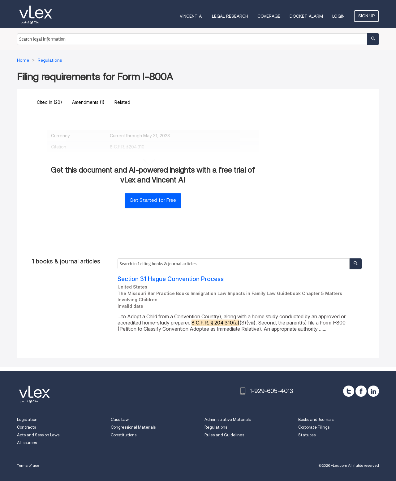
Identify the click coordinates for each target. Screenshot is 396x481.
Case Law (120, 419)
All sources (27, 442)
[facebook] (361, 391)
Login (338, 16)
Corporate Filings (313, 427)
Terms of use (28, 465)
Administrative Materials (227, 419)
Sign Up (366, 15)
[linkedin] (373, 391)
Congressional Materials (133, 427)
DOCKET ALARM (306, 16)
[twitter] (348, 391)
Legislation (27, 419)
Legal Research (230, 16)
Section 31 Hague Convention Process (171, 279)
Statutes (307, 435)
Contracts (26, 427)
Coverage (268, 16)
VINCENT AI (191, 16)
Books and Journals (316, 419)
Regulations (215, 427)
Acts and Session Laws (38, 435)
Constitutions (123, 435)
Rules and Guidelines (224, 435)
